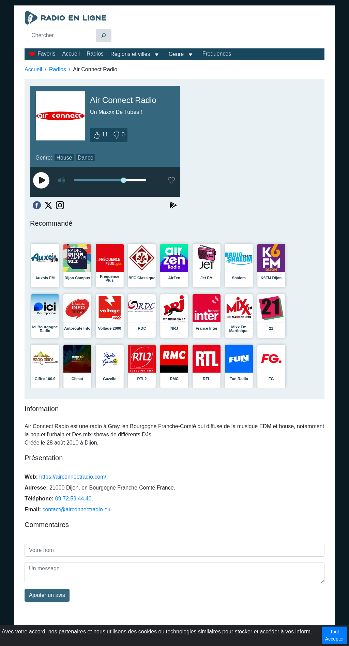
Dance (85, 158)
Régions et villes (130, 54)
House (64, 158)
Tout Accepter (334, 635)
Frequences (216, 54)
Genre (176, 54)
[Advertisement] (220, 28)
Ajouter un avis (47, 595)
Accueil (71, 54)
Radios (95, 54)
